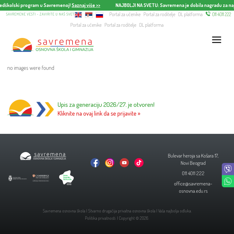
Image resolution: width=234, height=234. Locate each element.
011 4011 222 (221, 14)
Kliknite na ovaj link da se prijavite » (99, 113)
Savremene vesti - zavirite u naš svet (40, 14)
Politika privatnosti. (100, 218)
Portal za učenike (124, 14)
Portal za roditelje (159, 14)
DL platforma (190, 14)
